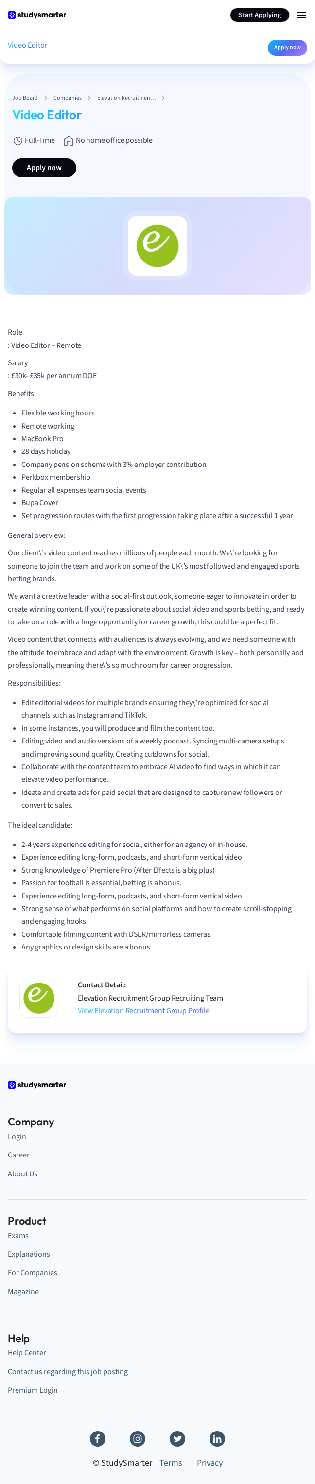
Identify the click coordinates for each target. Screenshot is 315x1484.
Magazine (23, 1291)
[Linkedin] (217, 1439)
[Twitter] (177, 1439)
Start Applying (260, 15)
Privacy (210, 1463)
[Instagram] (137, 1439)
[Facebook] (97, 1439)
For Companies (32, 1272)
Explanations (29, 1254)
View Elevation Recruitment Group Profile (144, 1010)
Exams (18, 1235)
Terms (170, 1463)
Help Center (27, 1352)
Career (19, 1155)
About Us (22, 1174)
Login (17, 1136)
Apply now (287, 47)
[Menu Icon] (301, 15)
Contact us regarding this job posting (68, 1371)
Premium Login (33, 1390)
